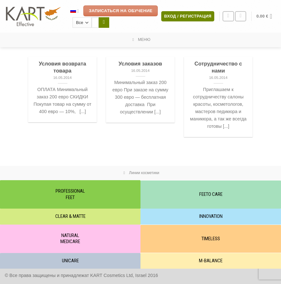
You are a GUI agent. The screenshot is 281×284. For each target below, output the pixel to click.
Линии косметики (140, 173)
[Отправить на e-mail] (241, 16)
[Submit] (104, 22)
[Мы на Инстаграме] (228, 16)
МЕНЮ (140, 39)
